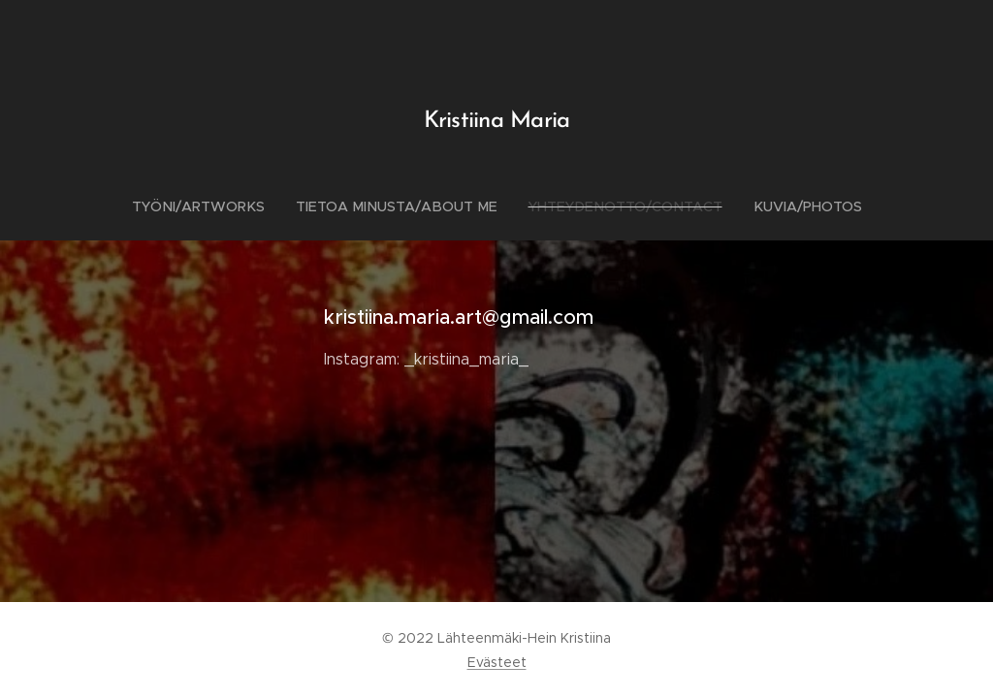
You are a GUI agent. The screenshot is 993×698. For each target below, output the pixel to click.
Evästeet (497, 662)
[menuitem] (212, 206)
